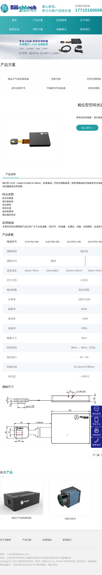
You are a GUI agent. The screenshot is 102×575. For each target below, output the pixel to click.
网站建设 (92, 561)
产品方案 (8, 65)
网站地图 (40, 564)
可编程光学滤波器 (56, 88)
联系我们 (67, 540)
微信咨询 (96, 411)
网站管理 (52, 564)
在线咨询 (96, 432)
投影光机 (56, 79)
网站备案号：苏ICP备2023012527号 (18, 564)
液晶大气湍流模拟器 (18, 79)
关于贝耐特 (5, 540)
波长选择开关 (18, 88)
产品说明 (11, 174)
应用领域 (47, 540)
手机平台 (96, 421)
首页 (14, 20)
